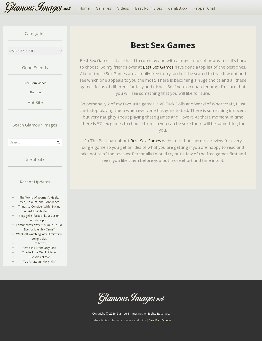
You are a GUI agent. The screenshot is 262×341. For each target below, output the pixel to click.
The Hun (35, 92)
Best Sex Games (158, 67)
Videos (123, 8)
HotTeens (39, 243)
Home (84, 8)
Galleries (103, 8)
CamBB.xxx (177, 8)
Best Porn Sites (148, 8)
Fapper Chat (204, 8)
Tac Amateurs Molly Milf (39, 261)
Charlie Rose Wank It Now (39, 252)
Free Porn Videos (35, 83)
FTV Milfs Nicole (39, 257)
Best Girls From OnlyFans (39, 248)
